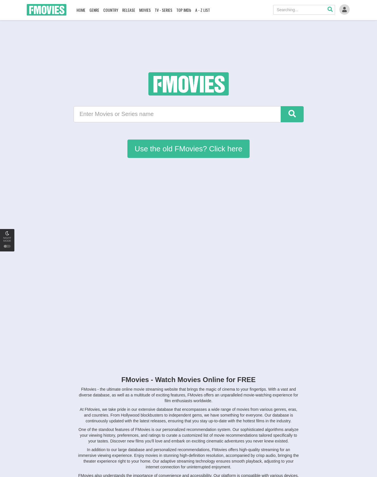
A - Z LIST (202, 10)
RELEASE (128, 10)
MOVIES (145, 10)
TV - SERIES (163, 10)
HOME (80, 10)
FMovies (47, 10)
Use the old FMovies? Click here (188, 148)
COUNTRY (110, 10)
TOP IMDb (183, 10)
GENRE (94, 10)
